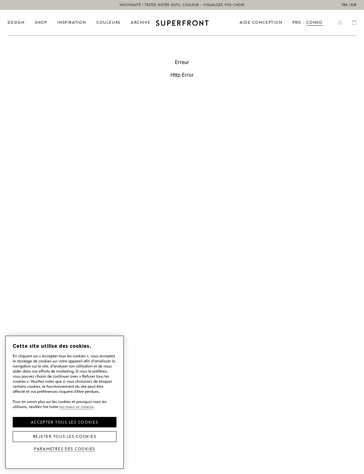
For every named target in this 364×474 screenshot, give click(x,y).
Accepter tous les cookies (64, 421)
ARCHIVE (141, 22)
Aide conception (261, 22)
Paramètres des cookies (64, 448)
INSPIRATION (71, 22)
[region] (64, 402)
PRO (297, 22)
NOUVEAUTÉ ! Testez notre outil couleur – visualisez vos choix (182, 5)
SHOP (41, 22)
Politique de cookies (76, 406)
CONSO (314, 22)
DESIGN (16, 22)
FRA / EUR (349, 5)
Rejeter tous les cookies (64, 435)
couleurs (108, 22)
